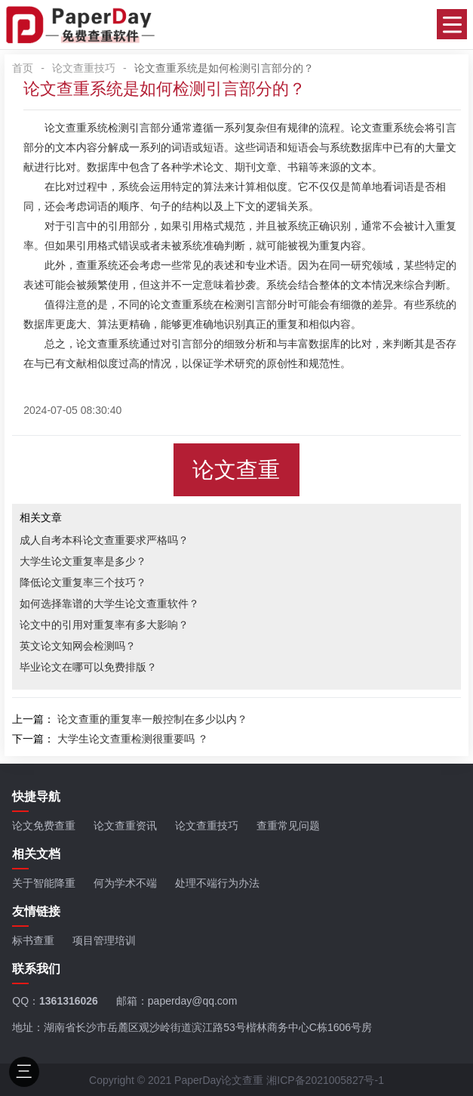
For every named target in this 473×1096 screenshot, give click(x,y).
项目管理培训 (104, 940)
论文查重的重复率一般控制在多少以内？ (152, 719)
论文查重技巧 (83, 68)
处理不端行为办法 (217, 883)
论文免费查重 (43, 826)
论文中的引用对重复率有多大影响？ (104, 625)
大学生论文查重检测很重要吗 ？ (132, 739)
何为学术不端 (125, 883)
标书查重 (33, 940)
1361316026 (68, 1001)
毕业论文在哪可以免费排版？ (88, 667)
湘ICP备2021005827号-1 (325, 1080)
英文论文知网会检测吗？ (78, 646)
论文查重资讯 (125, 826)
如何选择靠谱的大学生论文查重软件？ (109, 603)
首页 (22, 68)
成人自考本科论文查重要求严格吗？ (104, 540)
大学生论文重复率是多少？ (83, 561)
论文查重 (372, 128)
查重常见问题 (288, 826)
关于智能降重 (43, 883)
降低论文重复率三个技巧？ (83, 582)
